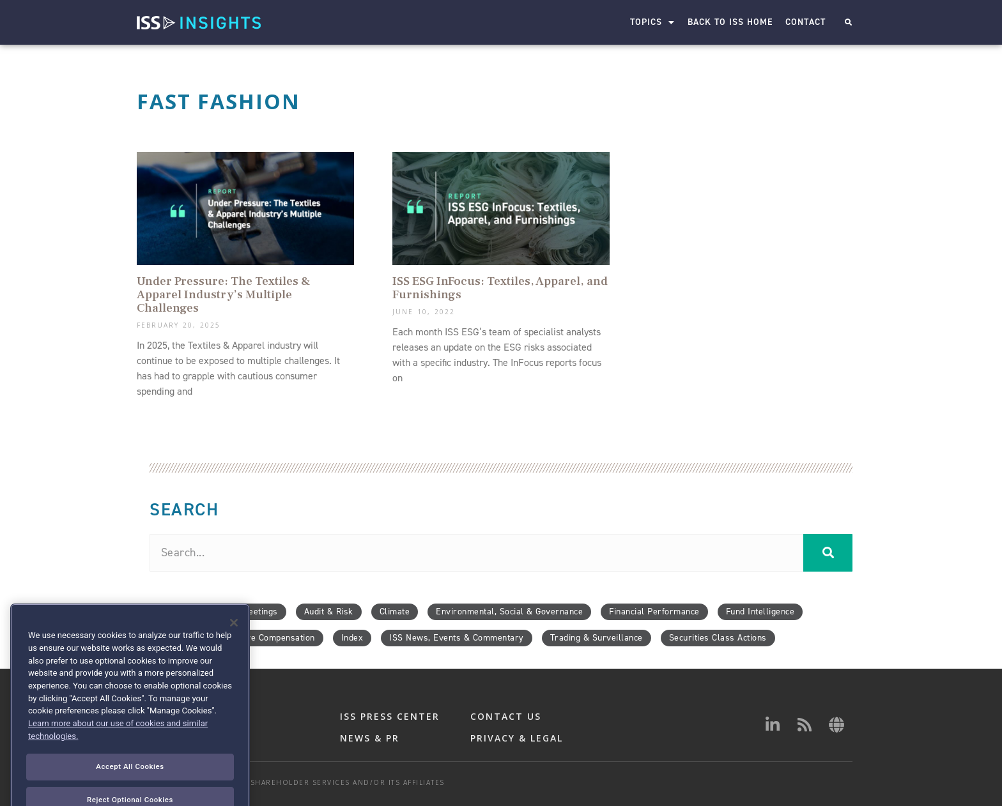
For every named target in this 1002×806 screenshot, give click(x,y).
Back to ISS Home (730, 22)
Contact (805, 22)
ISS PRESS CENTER (390, 716)
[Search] (827, 553)
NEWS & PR (369, 738)
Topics (652, 22)
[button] (848, 22)
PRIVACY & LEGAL (516, 738)
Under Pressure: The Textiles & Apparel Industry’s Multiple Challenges (223, 294)
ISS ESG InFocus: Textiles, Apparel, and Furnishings (500, 287)
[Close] (234, 651)
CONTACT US (505, 716)
